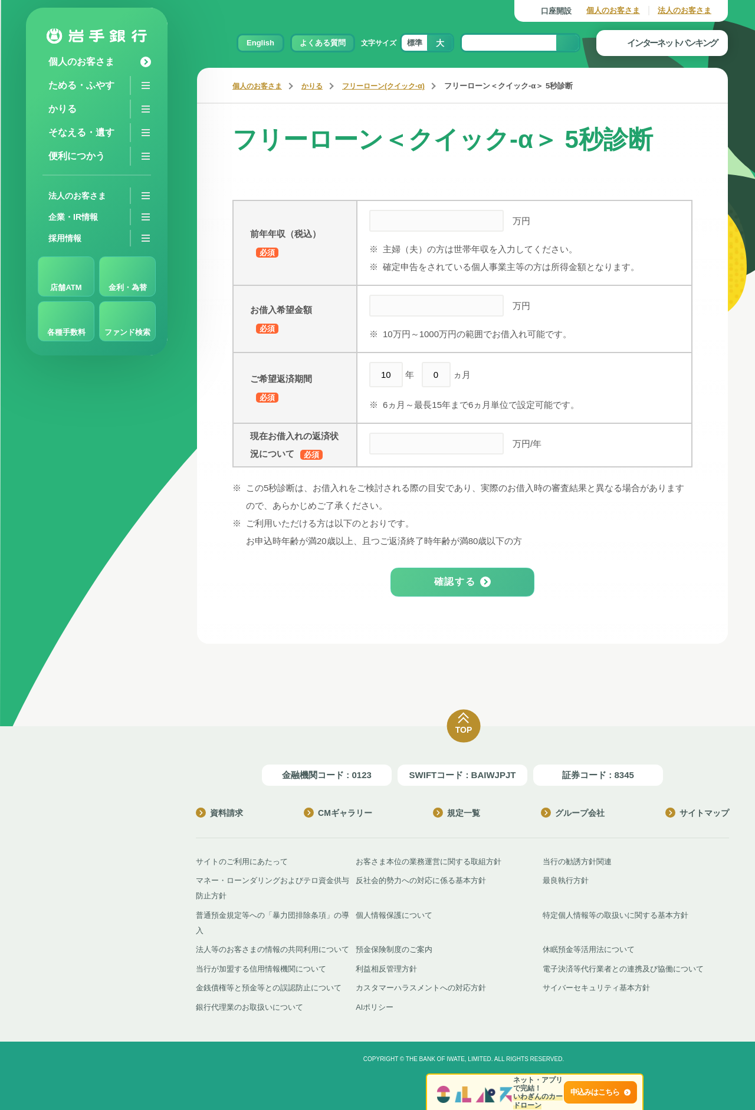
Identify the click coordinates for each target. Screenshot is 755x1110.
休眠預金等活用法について (589, 948)
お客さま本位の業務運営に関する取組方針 (428, 861)
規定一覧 (456, 813)
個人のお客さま (613, 10)
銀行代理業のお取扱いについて (249, 1004)
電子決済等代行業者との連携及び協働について (623, 967)
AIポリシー (374, 1004)
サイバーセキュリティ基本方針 (596, 985)
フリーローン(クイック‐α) (392, 85)
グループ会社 (573, 813)
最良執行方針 (566, 879)
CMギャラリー (338, 813)
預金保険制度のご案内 (394, 948)
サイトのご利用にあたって (242, 861)
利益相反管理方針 (386, 967)
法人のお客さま (684, 10)
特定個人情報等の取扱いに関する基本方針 (615, 914)
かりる (317, 85)
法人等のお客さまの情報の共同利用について (272, 948)
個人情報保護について (394, 914)
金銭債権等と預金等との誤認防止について (269, 985)
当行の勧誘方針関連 (577, 861)
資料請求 (219, 813)
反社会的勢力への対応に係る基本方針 (421, 879)
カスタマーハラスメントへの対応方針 (421, 985)
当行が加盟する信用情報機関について (261, 967)
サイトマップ (697, 813)
